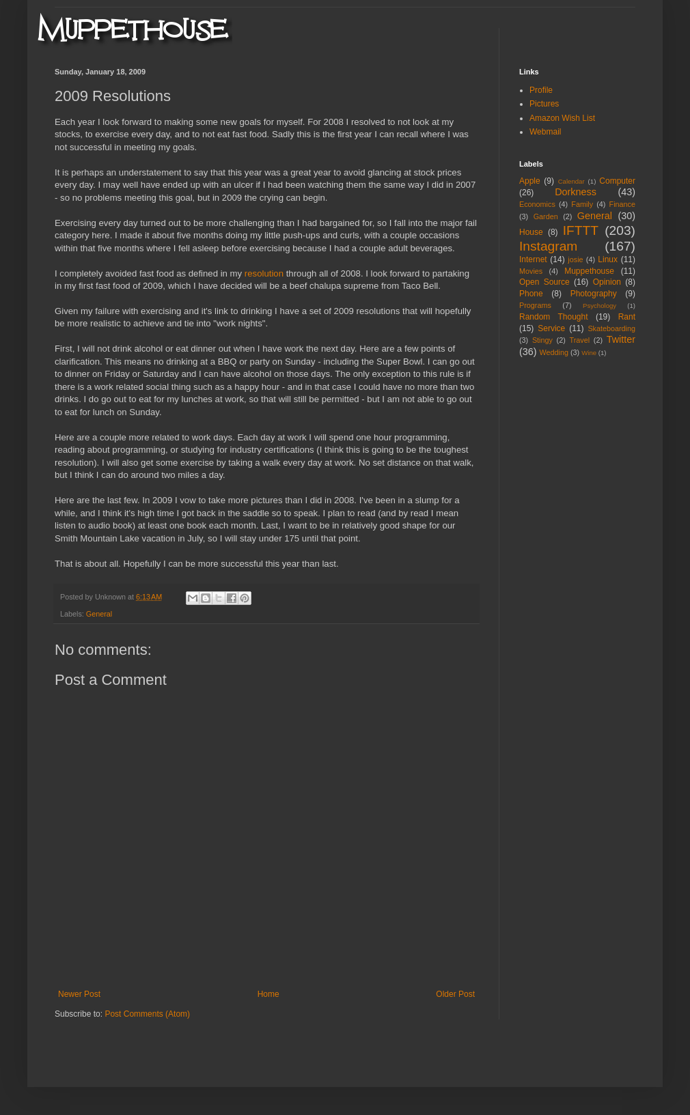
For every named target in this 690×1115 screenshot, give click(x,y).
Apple (529, 181)
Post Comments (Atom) (147, 1014)
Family (582, 204)
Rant (626, 317)
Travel (579, 340)
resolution (264, 273)
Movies (530, 271)
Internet (533, 259)
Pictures (544, 104)
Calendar (571, 181)
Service (551, 328)
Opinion (607, 282)
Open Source (544, 282)
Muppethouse (589, 271)
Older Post (455, 994)
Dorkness (575, 191)
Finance (622, 204)
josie (575, 259)
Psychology (599, 305)
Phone (531, 293)
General (99, 614)
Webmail (545, 132)
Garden (546, 216)
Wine (588, 352)
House (531, 232)
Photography (593, 293)
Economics (537, 204)
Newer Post (79, 994)
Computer (617, 181)
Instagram (548, 246)
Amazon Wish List (562, 118)
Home (268, 994)
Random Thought (553, 317)
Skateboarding (611, 328)
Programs (535, 305)
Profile (541, 90)
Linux (608, 259)
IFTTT (580, 230)
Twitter (621, 339)
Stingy (542, 340)
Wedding (554, 352)
